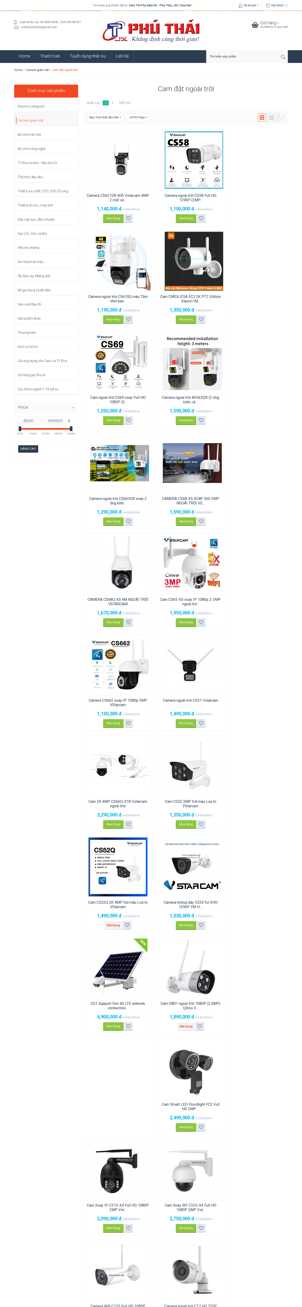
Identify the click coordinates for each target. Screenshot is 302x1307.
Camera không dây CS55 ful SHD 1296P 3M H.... (255, 702)
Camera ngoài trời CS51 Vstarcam (255, 498)
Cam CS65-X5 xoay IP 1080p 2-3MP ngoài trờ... (116, 500)
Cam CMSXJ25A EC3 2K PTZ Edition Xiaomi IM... (116, 298)
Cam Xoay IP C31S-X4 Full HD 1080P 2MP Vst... (116, 904)
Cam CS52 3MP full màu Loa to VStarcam (185, 602)
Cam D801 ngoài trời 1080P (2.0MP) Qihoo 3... (186, 803)
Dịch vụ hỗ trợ (28, 347)
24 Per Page (138, 117)
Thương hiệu (27, 332)
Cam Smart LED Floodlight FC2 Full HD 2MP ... (255, 803)
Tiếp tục (125, 103)
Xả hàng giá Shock (32, 375)
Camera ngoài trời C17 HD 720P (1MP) (116, 1005)
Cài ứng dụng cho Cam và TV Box (42, 361)
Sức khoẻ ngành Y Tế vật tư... (39, 389)
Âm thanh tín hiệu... (31, 262)
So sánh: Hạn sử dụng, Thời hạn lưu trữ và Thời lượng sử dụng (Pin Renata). (64, 1261)
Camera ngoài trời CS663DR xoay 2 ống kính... (116, 399)
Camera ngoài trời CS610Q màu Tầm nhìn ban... (255, 197)
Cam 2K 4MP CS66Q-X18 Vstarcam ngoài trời (116, 602)
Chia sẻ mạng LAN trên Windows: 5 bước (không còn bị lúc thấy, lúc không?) (66, 1245)
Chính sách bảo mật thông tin (151, 1276)
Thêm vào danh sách (127, 218)
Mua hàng (111, 218)
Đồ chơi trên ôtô (29, 134)
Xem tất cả (26, 1268)
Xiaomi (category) (31, 106)
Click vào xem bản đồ (98, 1198)
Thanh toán (50, 56)
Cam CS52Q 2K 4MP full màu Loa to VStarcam (255, 602)
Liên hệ (122, 56)
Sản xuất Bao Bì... (30, 304)
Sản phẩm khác (29, 318)
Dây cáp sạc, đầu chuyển (36, 219)
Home (24, 56)
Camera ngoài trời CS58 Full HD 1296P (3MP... (186, 197)
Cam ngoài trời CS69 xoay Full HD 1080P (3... (185, 298)
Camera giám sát (37, 70)
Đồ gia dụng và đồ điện (34, 290)
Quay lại (93, 103)
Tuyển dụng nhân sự (88, 56)
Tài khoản (249, 5)
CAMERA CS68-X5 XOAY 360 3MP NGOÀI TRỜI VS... (185, 399)
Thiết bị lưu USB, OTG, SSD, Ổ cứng (43, 191)
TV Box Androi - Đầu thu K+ (38, 163)
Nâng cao (28, 448)
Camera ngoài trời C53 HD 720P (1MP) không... (185, 1005)
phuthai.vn (179, 1301)
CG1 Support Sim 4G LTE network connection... (116, 803)
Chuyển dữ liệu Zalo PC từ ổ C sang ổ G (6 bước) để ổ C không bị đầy (60, 1253)
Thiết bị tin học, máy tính (35, 205)
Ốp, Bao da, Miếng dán (34, 276)
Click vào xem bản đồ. (29, 1224)
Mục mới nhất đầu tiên (105, 117)
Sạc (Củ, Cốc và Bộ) (32, 233)
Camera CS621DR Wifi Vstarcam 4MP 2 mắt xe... (116, 197)
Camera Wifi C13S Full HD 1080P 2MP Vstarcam (255, 904)
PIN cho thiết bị (29, 248)
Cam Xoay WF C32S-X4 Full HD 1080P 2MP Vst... (186, 904)
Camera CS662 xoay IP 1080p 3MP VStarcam (185, 500)
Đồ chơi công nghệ (31, 149)
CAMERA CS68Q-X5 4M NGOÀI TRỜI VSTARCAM (255, 399)
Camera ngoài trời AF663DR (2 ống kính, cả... (255, 298)
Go (284, 1150)
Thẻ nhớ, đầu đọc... (31, 177)
